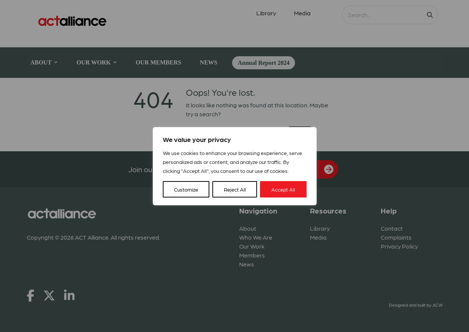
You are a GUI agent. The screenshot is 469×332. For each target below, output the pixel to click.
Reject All (235, 189)
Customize (186, 189)
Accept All (283, 189)
